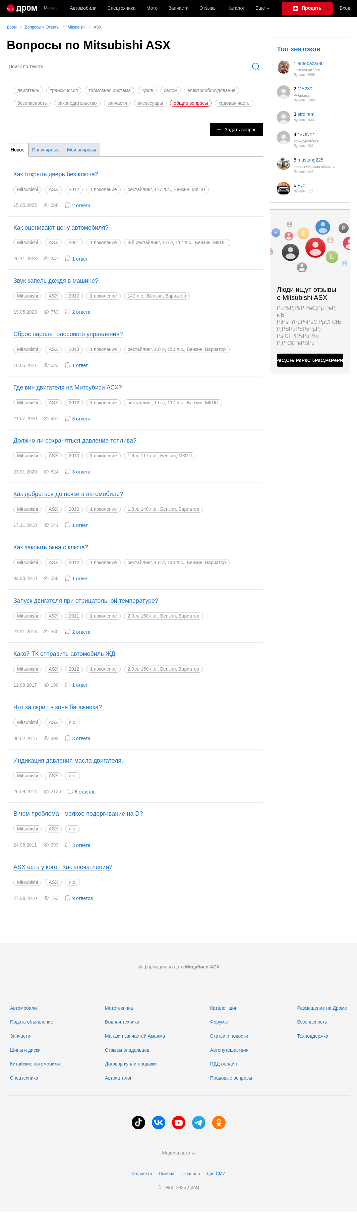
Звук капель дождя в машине (55, 280)
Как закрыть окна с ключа (50, 547)
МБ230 (305, 88)
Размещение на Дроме (322, 1008)
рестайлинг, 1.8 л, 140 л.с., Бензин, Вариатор (177, 562)
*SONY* (306, 134)
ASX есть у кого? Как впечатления (62, 867)
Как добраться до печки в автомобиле (68, 494)
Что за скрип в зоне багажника (57, 707)
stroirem (306, 114)
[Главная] (22, 8)
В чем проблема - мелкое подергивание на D (78, 813)
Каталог (236, 8)
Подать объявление (31, 1022)
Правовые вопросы (231, 1078)
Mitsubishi (27, 189)
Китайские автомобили (35, 1064)
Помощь (167, 1173)
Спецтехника (24, 1078)
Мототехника (119, 1008)
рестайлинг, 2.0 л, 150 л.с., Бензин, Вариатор (177, 349)
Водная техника (122, 1022)
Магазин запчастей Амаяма (135, 1036)
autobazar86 (311, 63)
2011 (74, 616)
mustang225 (310, 160)
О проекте (141, 1173)
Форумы (219, 1022)
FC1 (302, 185)
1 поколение (103, 189)
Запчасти (178, 8)
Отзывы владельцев (127, 1050)
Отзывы (208, 8)
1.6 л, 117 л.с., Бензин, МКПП (160, 455)
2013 (74, 349)
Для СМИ (215, 1173)
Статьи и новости (229, 1036)
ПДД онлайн (223, 1064)
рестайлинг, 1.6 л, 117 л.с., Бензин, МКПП (173, 402)
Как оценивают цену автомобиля (61, 227)
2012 (74, 189)
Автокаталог (118, 1078)
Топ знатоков (298, 49)
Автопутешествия (229, 1050)
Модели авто (178, 1152)
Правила (191, 1173)
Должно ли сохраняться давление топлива (74, 440)
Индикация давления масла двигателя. (68, 760)
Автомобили (83, 8)
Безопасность (312, 1022)
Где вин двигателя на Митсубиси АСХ (67, 387)
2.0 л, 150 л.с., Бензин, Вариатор (163, 616)
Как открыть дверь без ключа (55, 174)
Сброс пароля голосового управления (68, 334)
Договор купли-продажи (131, 1064)
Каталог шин (224, 1008)
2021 (74, 242)
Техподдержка (312, 1036)
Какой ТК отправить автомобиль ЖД (64, 653)
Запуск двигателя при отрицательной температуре (85, 600)
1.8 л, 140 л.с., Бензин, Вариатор (163, 509)
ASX (53, 189)
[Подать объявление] (307, 8)
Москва (51, 8)
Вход (345, 8)
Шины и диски (25, 1050)
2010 (74, 296)
